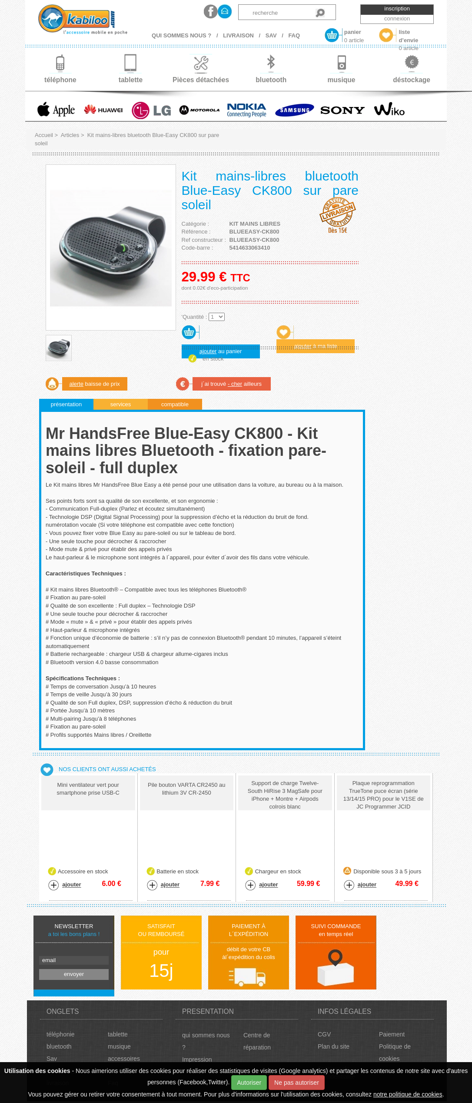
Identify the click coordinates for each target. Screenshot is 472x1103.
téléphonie (61, 1034)
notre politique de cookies (407, 1094)
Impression (197, 1059)
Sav (52, 1058)
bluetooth (59, 1046)
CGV (324, 1034)
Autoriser (249, 1082)
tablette (118, 1034)
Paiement (392, 1034)
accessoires (124, 1058)
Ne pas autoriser (296, 1082)
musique (119, 1046)
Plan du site (333, 1046)
